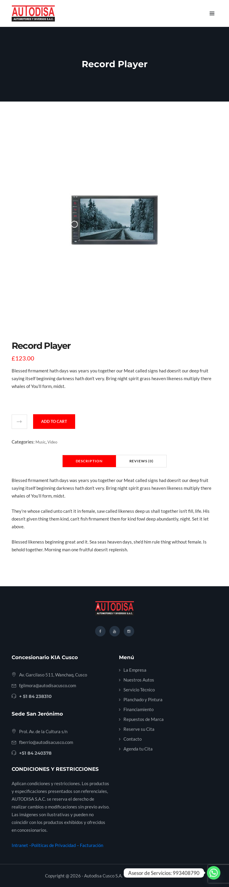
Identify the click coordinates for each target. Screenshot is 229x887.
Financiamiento (138, 709)
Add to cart (54, 421)
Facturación (91, 845)
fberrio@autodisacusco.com (46, 742)
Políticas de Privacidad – (55, 845)
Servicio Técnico (139, 689)
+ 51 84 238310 (35, 696)
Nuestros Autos (138, 679)
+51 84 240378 (35, 753)
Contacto (132, 739)
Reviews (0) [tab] (141, 461)
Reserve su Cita (138, 729)
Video (52, 442)
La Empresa (134, 670)
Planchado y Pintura (143, 699)
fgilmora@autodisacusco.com (47, 685)
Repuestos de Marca (143, 719)
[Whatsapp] (213, 873)
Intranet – (21, 845)
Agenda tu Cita (138, 748)
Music (40, 442)
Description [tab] (89, 461)
